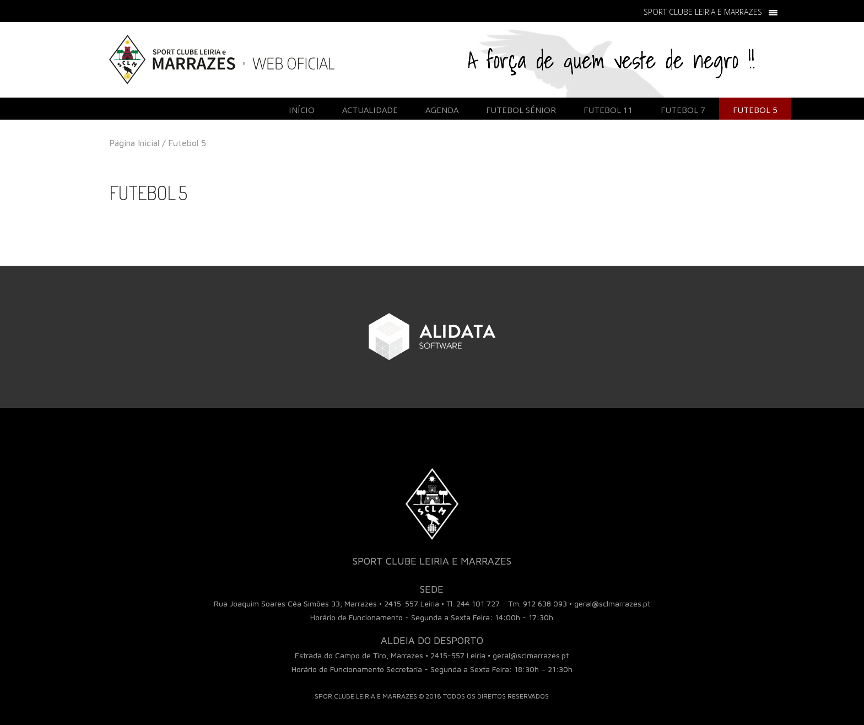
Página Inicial (134, 143)
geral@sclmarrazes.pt (612, 603)
